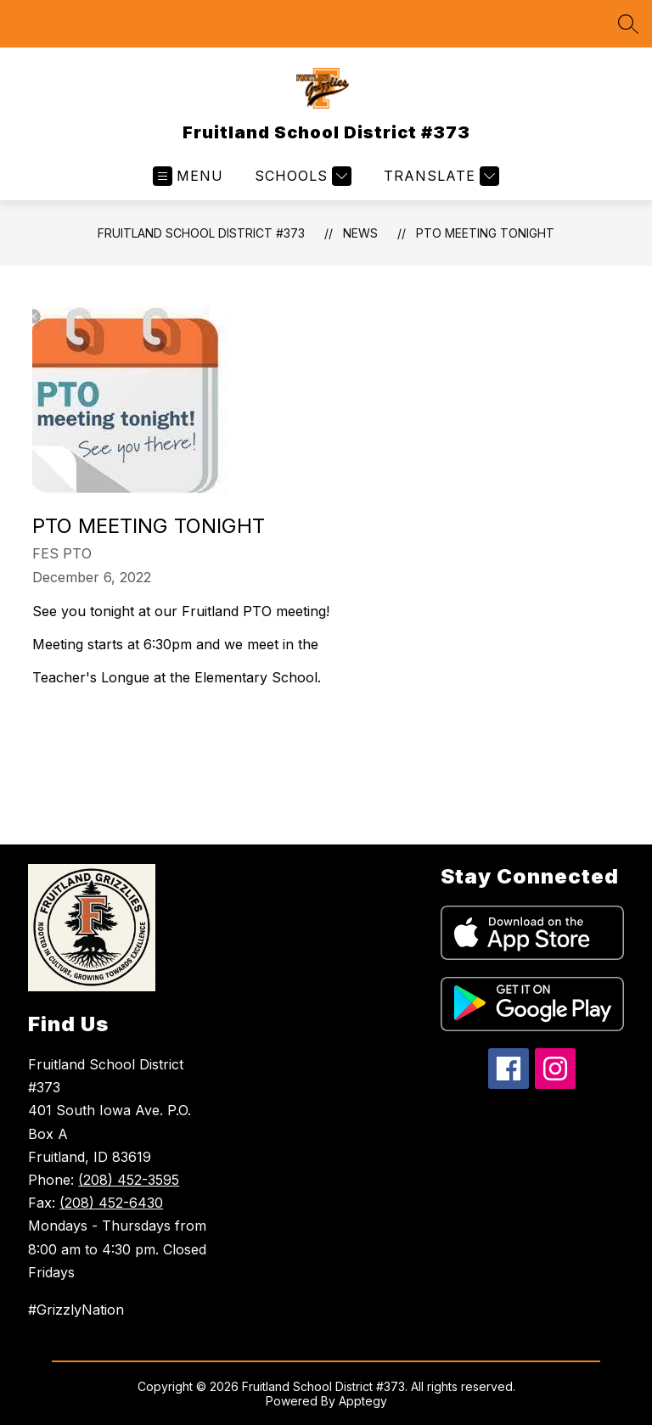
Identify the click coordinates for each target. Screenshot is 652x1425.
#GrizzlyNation (76, 1309)
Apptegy (363, 1401)
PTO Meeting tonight (485, 233)
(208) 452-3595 (128, 1179)
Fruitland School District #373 (201, 233)
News (360, 233)
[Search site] (628, 24)
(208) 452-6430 (111, 1202)
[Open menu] (188, 176)
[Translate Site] (439, 176)
